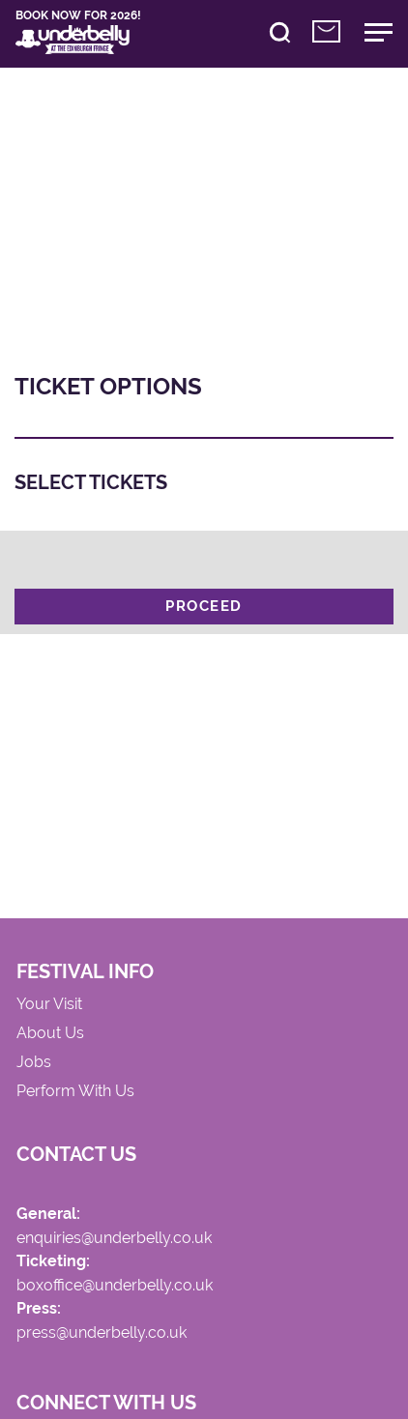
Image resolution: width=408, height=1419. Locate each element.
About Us (51, 1036)
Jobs (34, 1066)
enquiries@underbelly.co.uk (115, 1243)
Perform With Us (76, 1095)
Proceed (204, 608)
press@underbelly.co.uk (102, 1340)
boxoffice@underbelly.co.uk (115, 1292)
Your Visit (50, 1007)
